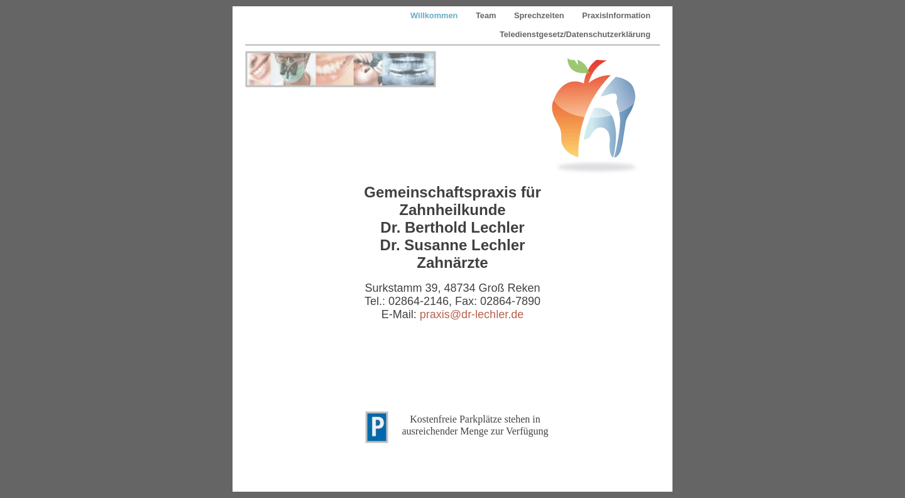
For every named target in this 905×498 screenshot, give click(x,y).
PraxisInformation (616, 15)
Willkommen (435, 15)
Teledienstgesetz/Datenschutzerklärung (575, 34)
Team (487, 15)
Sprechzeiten (540, 15)
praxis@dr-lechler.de (472, 314)
